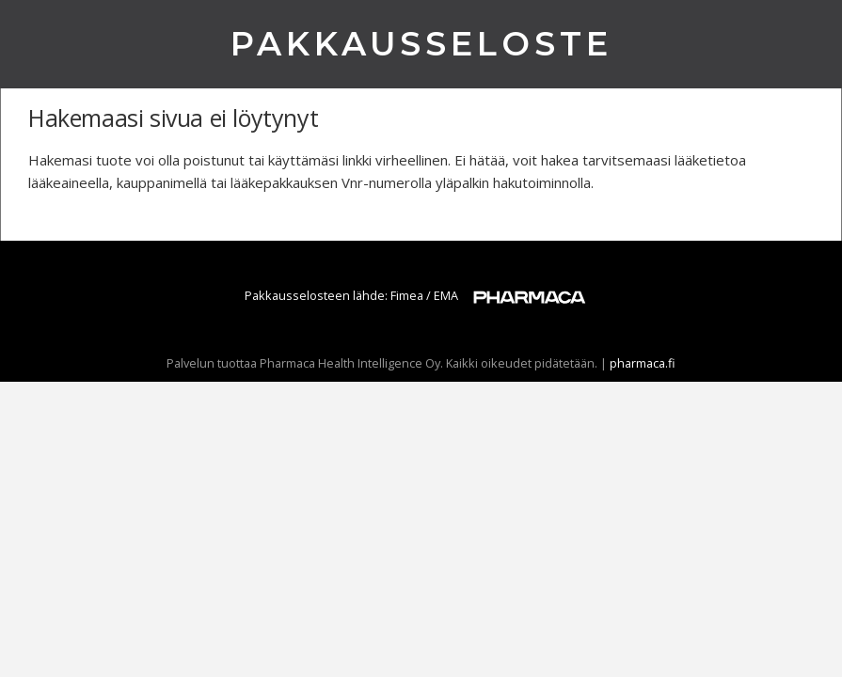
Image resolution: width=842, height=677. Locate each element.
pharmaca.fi (642, 362)
